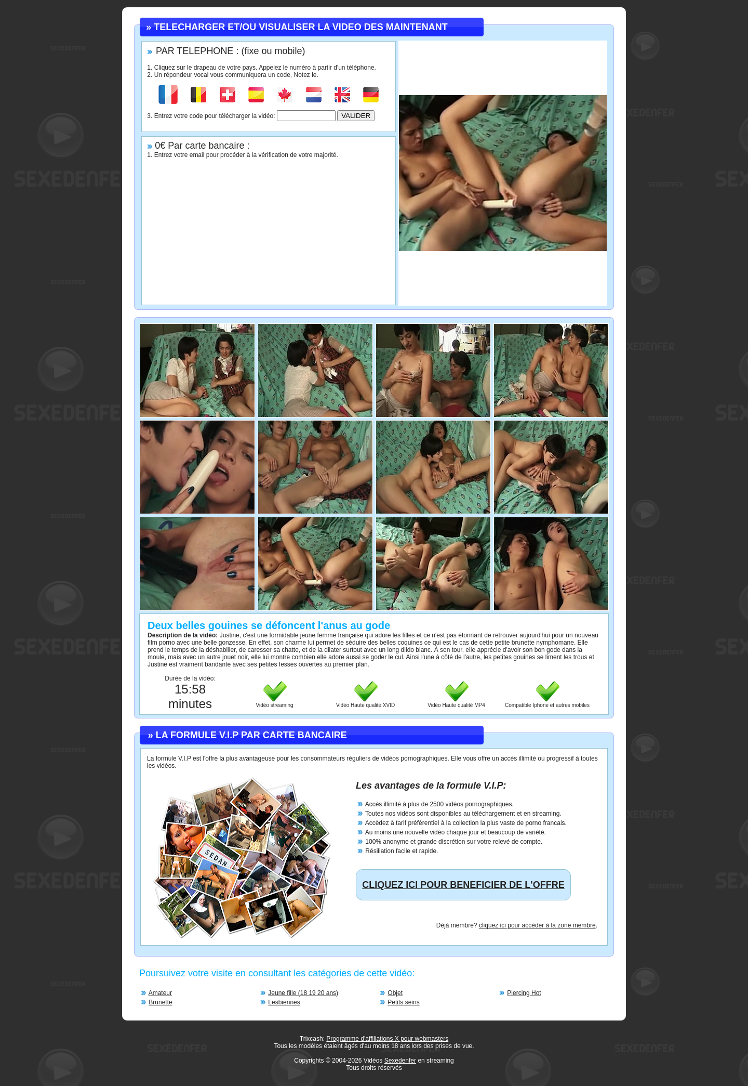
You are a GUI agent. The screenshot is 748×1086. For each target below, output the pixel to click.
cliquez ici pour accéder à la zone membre (537, 925)
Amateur (160, 993)
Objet (395, 993)
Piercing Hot (524, 993)
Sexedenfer (400, 1060)
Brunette (160, 1002)
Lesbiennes (284, 1002)
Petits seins (403, 1002)
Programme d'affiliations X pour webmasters (387, 1038)
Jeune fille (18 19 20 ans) (303, 993)
